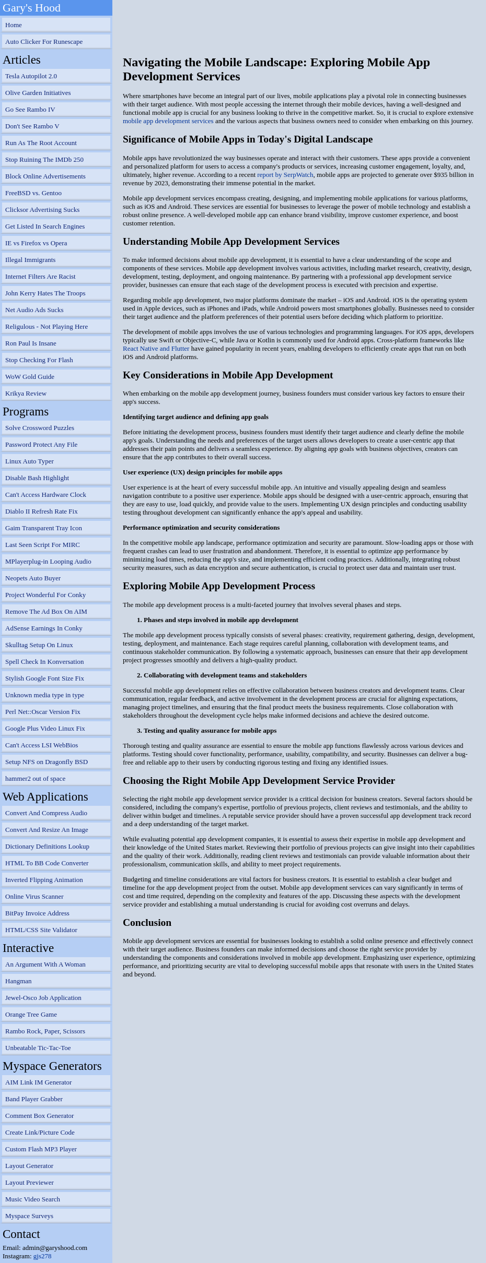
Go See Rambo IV (30, 109)
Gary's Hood (32, 7)
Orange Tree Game (31, 1014)
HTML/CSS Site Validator (41, 930)
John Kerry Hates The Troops (45, 293)
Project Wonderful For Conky (45, 595)
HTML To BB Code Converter (46, 863)
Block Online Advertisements (45, 176)
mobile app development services (168, 121)
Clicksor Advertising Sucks (42, 209)
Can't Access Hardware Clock (45, 494)
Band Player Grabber (34, 1099)
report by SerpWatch (285, 174)
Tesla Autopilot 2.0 (31, 76)
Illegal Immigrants (30, 260)
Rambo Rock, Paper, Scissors (45, 1031)
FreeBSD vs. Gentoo (33, 193)
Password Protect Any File (41, 444)
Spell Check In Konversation (44, 661)
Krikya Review (26, 393)
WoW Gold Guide (29, 376)
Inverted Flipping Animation (44, 880)
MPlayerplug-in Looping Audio (48, 561)
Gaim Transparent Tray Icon (43, 528)
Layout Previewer (29, 1182)
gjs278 (42, 1256)
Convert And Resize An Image (46, 829)
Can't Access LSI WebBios (41, 745)
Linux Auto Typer (29, 461)
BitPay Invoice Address (37, 913)
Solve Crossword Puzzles (39, 428)
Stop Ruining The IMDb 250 (44, 159)
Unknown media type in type (44, 695)
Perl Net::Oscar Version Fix (42, 712)
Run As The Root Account (41, 143)
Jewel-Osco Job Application (43, 998)
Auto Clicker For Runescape (44, 41)
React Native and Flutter (156, 348)
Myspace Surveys (29, 1216)
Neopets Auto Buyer (33, 578)
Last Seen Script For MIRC (42, 545)
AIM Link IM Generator (38, 1082)
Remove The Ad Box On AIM (46, 611)
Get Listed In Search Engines (45, 226)
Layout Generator (29, 1166)
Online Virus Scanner (34, 896)
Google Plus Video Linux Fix (45, 728)
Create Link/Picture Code (40, 1132)
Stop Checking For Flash (39, 360)
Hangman (18, 981)
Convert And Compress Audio (46, 813)
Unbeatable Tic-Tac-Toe (38, 1048)
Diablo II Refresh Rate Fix (41, 511)
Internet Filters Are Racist (40, 276)
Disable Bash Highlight (37, 478)
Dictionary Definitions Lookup (47, 846)
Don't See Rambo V (32, 126)
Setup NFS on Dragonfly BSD (46, 762)
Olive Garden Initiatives (38, 93)
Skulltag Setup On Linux (39, 645)
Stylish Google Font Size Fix (44, 678)
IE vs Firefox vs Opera (36, 243)
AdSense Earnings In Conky (44, 628)
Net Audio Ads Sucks (34, 310)
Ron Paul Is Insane (30, 343)
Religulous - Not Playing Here (46, 326)
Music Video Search (32, 1199)
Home (13, 25)
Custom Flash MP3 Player (41, 1149)
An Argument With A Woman (45, 964)
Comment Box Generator (39, 1115)
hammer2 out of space (35, 778)
